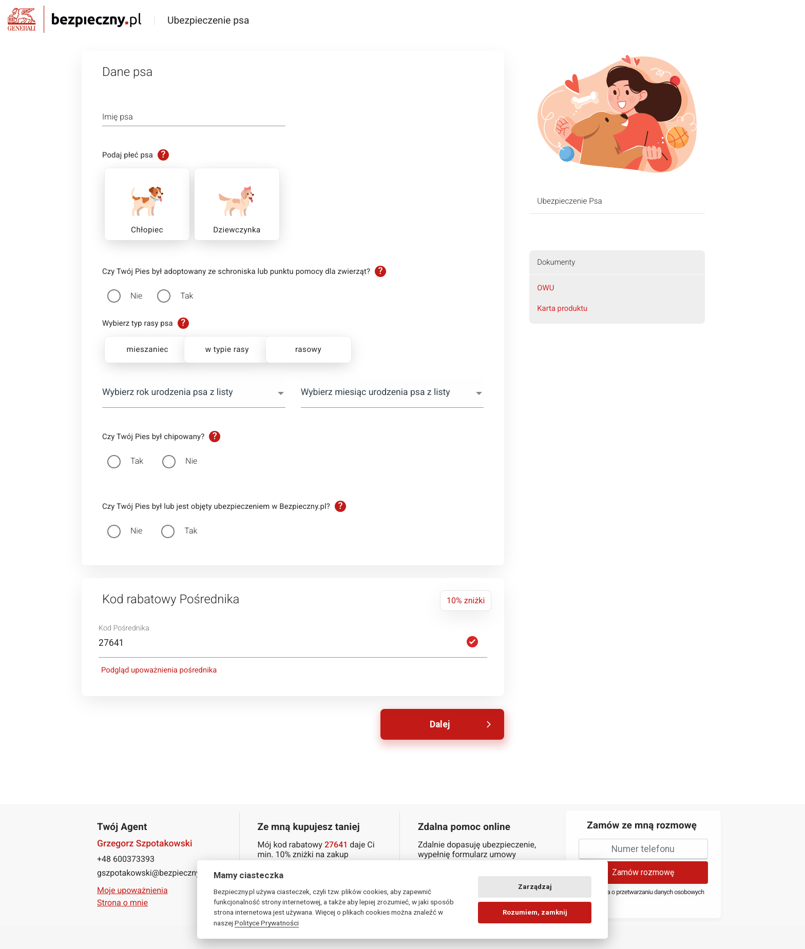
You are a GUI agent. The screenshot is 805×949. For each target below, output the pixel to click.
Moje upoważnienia (132, 890)
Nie (136, 296)
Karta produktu (562, 308)
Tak (186, 296)
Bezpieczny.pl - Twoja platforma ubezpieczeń (74, 19)
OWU (545, 287)
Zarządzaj (535, 887)
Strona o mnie (122, 902)
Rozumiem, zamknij (535, 912)
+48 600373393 (126, 858)
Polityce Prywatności (267, 923)
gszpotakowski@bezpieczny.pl (152, 872)
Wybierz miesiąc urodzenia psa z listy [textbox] (375, 392)
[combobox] (193, 393)
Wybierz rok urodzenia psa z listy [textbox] (167, 392)
